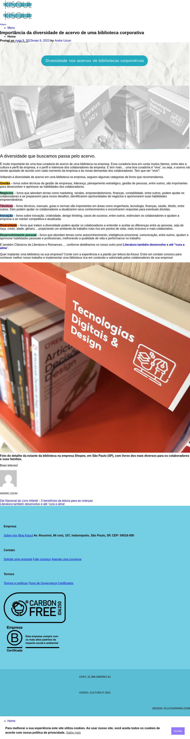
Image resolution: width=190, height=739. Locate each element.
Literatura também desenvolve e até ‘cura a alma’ (32, 504)
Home (11, 36)
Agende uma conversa (66, 559)
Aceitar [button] (178, 731)
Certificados (65, 583)
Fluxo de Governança (42, 583)
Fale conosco (42, 559)
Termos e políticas (16, 583)
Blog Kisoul (25, 535)
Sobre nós (10, 535)
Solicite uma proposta (18, 559)
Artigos (3, 24)
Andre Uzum (63, 40)
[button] (11, 27)
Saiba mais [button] (73, 732)
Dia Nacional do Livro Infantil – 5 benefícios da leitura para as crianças (46, 500)
